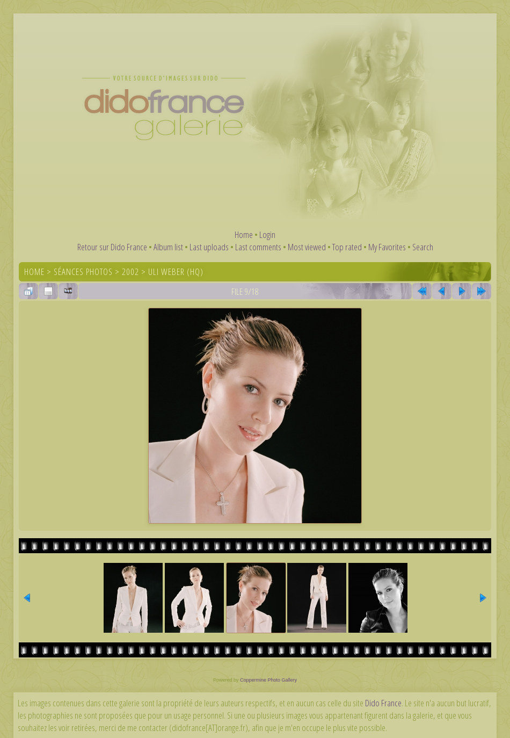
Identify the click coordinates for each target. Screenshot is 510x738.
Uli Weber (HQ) (175, 271)
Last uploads (209, 247)
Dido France (383, 703)
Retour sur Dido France (112, 247)
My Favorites (387, 247)
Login (267, 234)
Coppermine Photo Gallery (268, 680)
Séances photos (83, 271)
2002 (130, 271)
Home (244, 234)
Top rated (347, 247)
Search (422, 247)
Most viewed (307, 247)
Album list (168, 247)
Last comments (258, 247)
